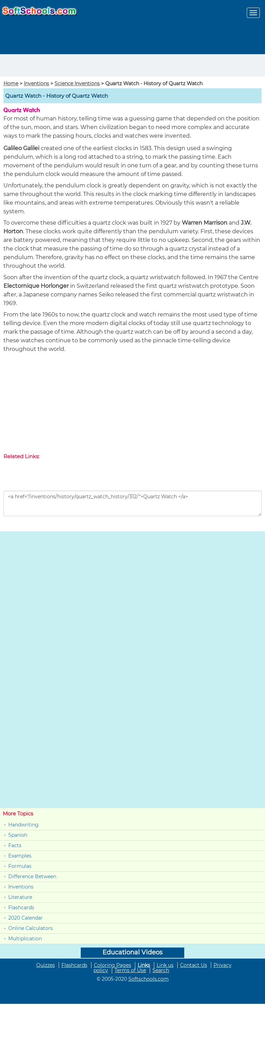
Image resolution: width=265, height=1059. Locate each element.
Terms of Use (130, 970)
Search (161, 970)
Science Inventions (77, 83)
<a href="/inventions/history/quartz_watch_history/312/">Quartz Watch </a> (132, 503)
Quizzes (45, 965)
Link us (165, 965)
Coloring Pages (112, 965)
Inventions (36, 83)
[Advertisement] (40, 64)
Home (10, 83)
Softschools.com (148, 979)
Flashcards (21, 907)
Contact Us (193, 965)
